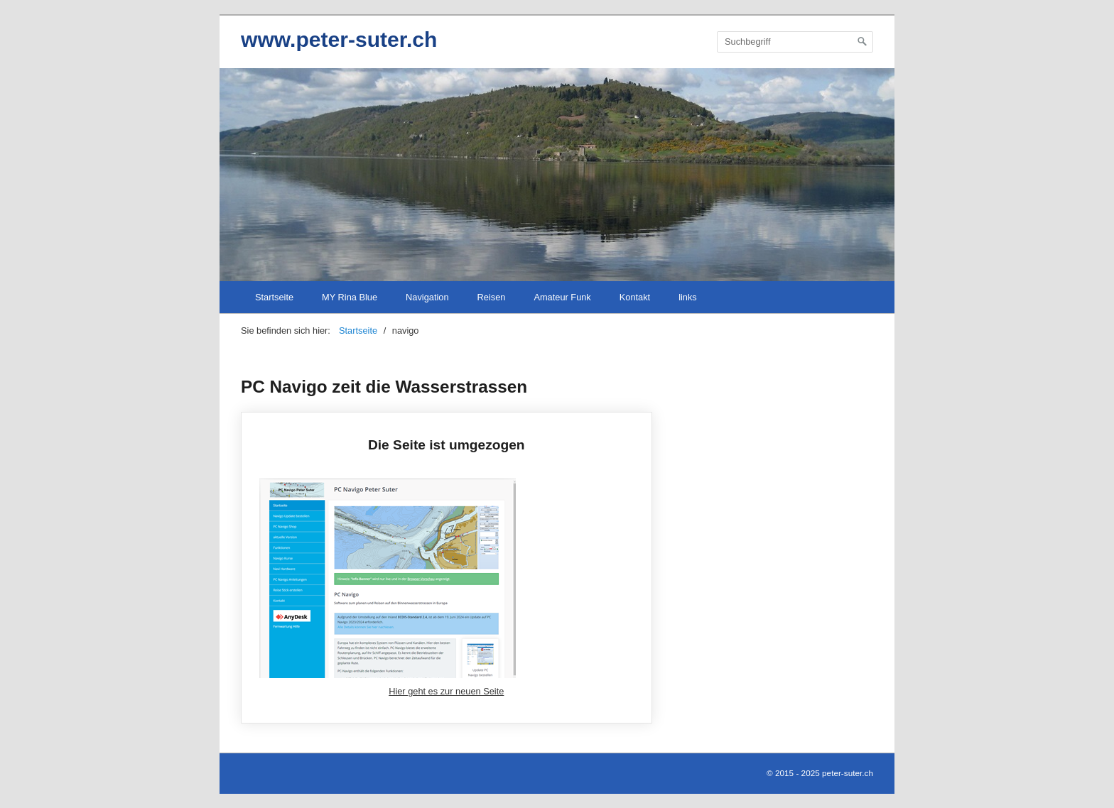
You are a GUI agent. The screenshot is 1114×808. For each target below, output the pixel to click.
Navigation (427, 297)
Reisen (491, 297)
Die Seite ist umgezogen (446, 568)
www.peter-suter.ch (339, 39)
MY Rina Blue (349, 297)
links (687, 297)
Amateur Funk (562, 297)
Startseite (274, 297)
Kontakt (635, 297)
